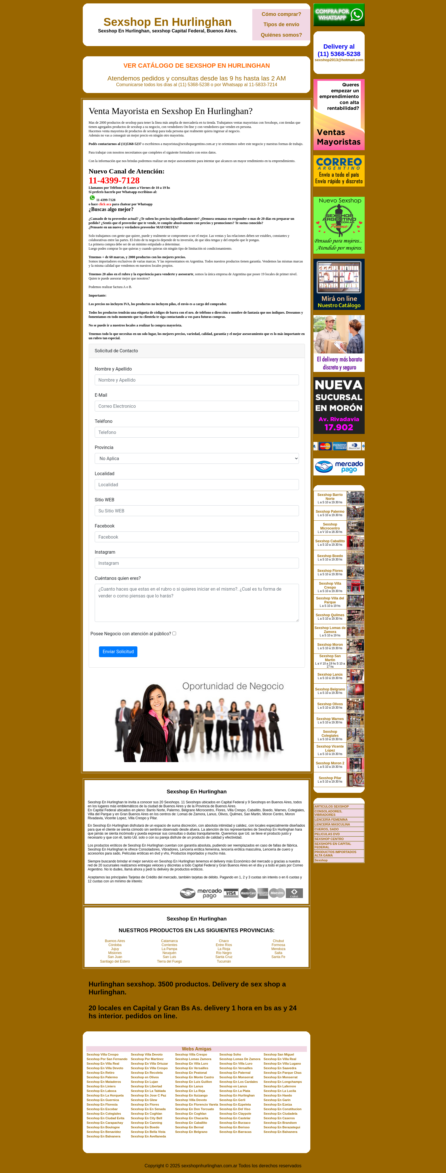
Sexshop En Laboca (101, 1091)
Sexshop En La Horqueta (104, 1095)
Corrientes (169, 945)
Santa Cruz (223, 957)
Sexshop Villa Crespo (102, 1054)
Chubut (278, 941)
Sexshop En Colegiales (103, 1113)
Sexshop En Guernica (102, 1100)
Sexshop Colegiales (329, 734)
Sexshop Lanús (330, 675)
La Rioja (224, 949)
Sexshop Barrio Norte (330, 497)
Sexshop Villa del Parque (330, 600)
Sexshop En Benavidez (103, 1131)
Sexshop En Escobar (101, 1109)
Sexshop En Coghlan (146, 1113)
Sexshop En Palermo (101, 1077)
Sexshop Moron (330, 645)
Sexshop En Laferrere (280, 1086)
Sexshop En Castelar (234, 1118)
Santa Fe (278, 957)
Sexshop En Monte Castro (194, 1077)
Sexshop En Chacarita (191, 1118)
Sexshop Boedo (330, 556)
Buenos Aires (115, 941)
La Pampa (169, 949)
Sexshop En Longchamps (283, 1081)
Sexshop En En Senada (148, 1109)
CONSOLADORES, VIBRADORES (328, 813)
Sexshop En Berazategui (282, 1127)
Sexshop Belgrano (330, 689)
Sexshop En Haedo (278, 1095)
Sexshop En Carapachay (104, 1122)
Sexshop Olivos (330, 704)
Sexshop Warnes (330, 719)
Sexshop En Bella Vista (148, 1131)
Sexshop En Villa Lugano (282, 1063)
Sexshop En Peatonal (191, 1072)
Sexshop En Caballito (191, 1122)
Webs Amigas (196, 1048)
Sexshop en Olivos (145, 1077)
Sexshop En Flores (145, 1104)
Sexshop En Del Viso (234, 1109)
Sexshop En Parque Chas (283, 1072)
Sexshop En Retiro (100, 1072)
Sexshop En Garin (277, 1100)
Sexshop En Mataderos (103, 1081)
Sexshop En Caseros (279, 1118)
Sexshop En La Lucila (280, 1091)
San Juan (115, 957)
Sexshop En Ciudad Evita (105, 1118)
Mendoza (278, 949)
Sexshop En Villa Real (280, 1059)
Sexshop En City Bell (146, 1118)
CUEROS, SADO (327, 829)
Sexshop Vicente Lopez (330, 748)
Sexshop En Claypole (235, 1113)
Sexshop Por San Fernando (106, 1059)
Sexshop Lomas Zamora (193, 1059)
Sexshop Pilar (330, 778)
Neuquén (169, 953)
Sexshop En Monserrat (236, 1077)
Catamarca (169, 941)
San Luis (169, 957)
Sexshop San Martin (330, 658)
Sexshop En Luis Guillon (193, 1081)
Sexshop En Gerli (232, 1100)
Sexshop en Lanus (233, 1086)
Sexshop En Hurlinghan (168, 22)
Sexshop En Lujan (144, 1081)
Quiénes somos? (281, 35)
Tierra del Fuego (169, 961)
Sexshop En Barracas (235, 1131)
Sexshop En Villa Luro (191, 1063)
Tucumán (224, 961)
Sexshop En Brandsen (280, 1122)
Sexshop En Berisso (234, 1127)
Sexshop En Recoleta (147, 1072)
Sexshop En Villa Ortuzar (149, 1063)
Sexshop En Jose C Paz (148, 1095)
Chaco (224, 941)
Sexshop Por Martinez (147, 1059)
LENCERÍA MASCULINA (332, 824)
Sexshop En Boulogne (103, 1127)
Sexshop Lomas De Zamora (239, 1059)
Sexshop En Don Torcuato (194, 1109)
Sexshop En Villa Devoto (104, 1068)
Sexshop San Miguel (279, 1054)
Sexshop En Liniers (100, 1086)
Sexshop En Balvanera (281, 1131)
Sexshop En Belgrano (191, 1131)
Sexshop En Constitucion (283, 1109)
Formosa (278, 945)
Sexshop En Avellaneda (148, 1136)
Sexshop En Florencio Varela (196, 1104)
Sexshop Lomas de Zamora (330, 630)
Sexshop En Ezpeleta (235, 1104)
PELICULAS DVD (327, 834)
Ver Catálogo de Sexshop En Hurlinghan (196, 65)
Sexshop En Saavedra (280, 1068)
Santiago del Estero (115, 961)
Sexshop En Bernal (189, 1127)
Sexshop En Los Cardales (238, 1081)
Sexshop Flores (330, 571)
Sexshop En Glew (144, 1100)
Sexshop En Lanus (189, 1086)
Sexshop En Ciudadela (281, 1113)
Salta (278, 953)
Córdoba (114, 945)
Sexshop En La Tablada (148, 1091)
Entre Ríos (224, 945)
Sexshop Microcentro (330, 526)
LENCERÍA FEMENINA (331, 819)
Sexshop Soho (230, 1054)
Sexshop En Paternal (234, 1072)
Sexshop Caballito (330, 541)
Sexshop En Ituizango (191, 1095)
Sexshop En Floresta (101, 1104)
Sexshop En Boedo (145, 1127)
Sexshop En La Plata (234, 1091)
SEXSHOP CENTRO (329, 839)
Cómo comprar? (281, 14)
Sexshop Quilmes (330, 615)
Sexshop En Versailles (191, 1068)
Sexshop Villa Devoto (147, 1054)
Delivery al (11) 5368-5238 (339, 50)
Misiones (115, 953)
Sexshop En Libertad (146, 1086)
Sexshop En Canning (146, 1122)
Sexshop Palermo (330, 512)
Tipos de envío (282, 24)
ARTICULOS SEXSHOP (332, 806)
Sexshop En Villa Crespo (149, 1068)
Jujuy (115, 949)
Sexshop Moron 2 (330, 763)
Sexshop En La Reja (190, 1091)
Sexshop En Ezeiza (278, 1104)
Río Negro (224, 953)
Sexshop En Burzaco (234, 1122)
